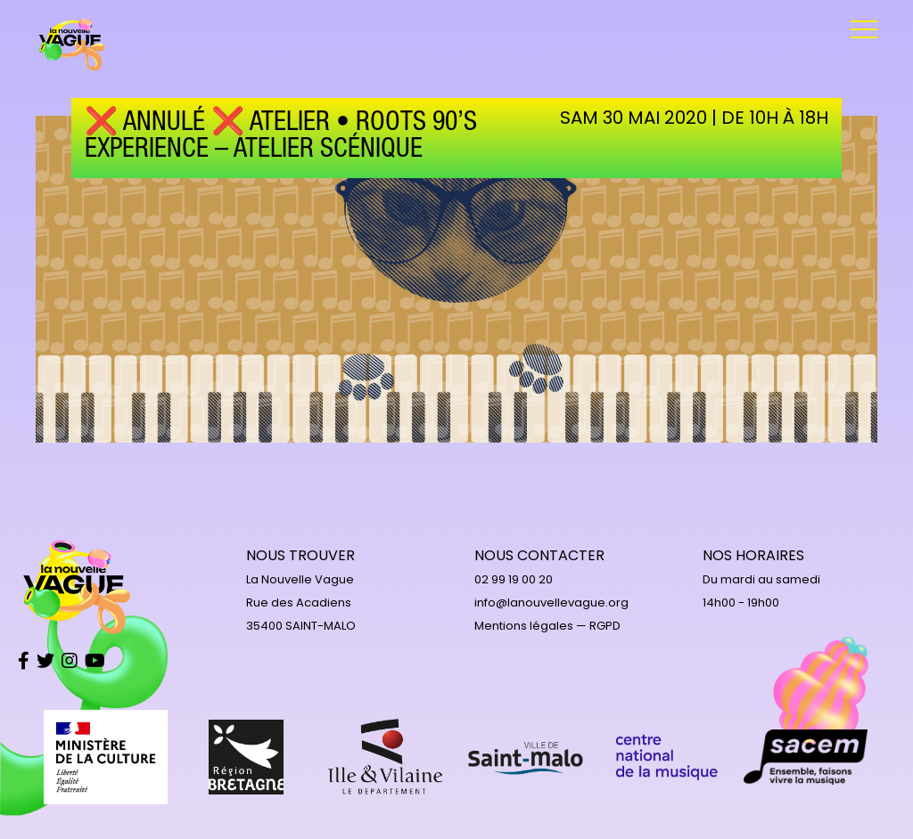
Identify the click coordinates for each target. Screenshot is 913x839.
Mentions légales (523, 625)
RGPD (605, 625)
